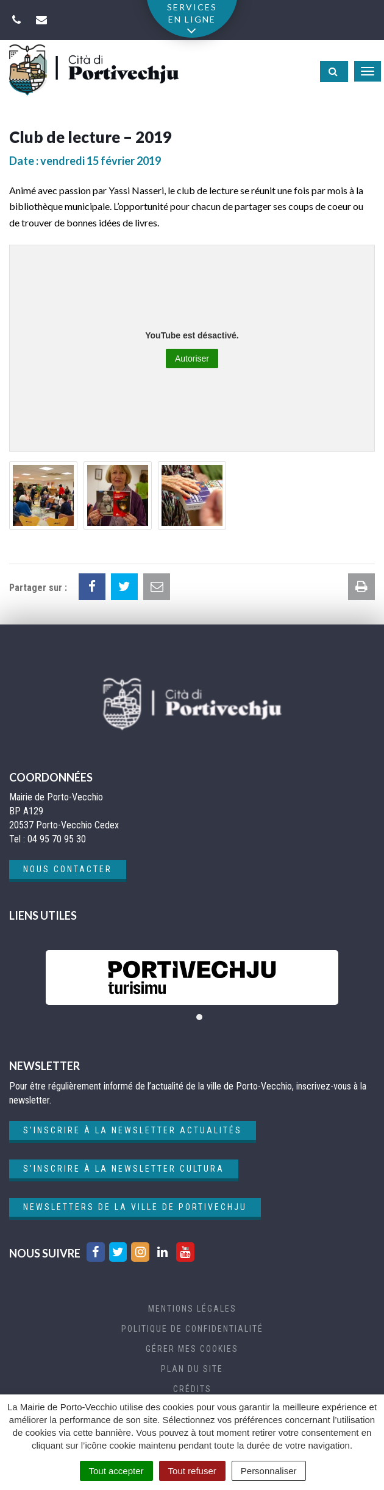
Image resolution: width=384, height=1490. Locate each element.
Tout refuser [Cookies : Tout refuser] (192, 1471)
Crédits (192, 1389)
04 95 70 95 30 (56, 839)
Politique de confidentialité (192, 1329)
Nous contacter (67, 869)
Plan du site (192, 1369)
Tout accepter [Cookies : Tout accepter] (116, 1471)
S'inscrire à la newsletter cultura (123, 1168)
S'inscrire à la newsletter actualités (132, 1130)
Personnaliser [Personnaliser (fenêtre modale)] (269, 1471)
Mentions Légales (192, 1308)
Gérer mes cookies (192, 1349)
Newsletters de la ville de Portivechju (135, 1207)
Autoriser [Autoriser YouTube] (192, 358)
